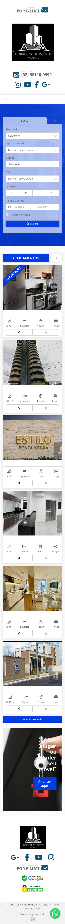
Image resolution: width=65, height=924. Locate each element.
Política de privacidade (32, 914)
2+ (25, 192)
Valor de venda (15, 200)
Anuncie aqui (44, 783)
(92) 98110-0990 (36, 74)
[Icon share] (17, 84)
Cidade (10, 157)
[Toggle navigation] (5, 99)
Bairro (10, 172)
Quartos (11, 186)
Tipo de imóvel (15, 143)
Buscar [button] (32, 223)
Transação (12, 129)
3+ (39, 192)
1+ (12, 192)
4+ (52, 192)
